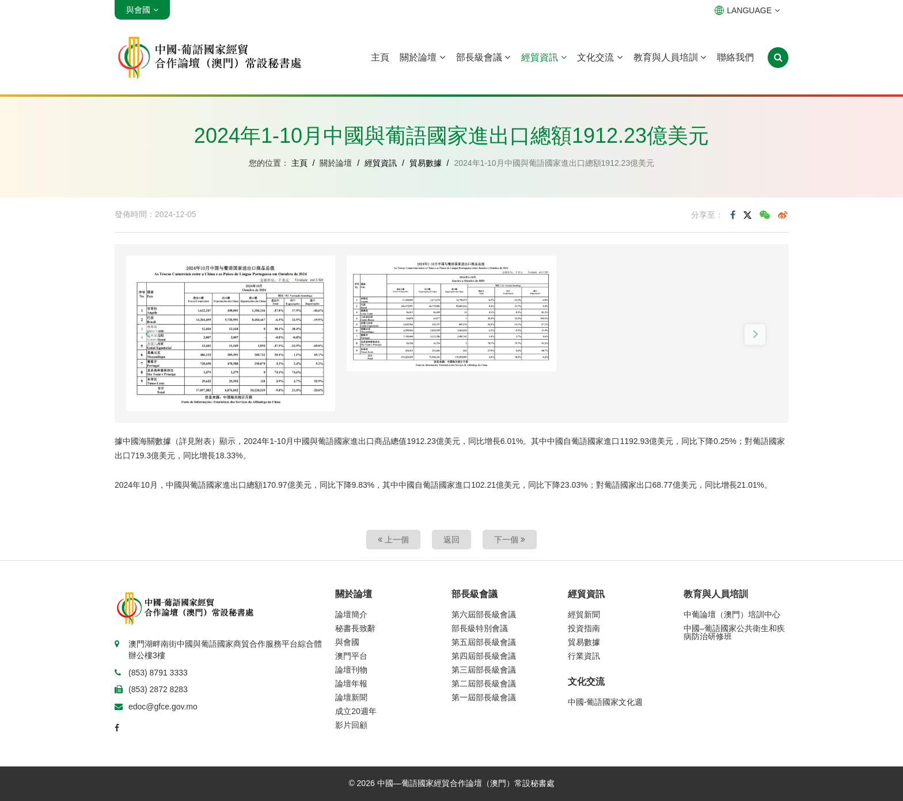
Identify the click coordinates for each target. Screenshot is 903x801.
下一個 (509, 539)
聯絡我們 (735, 57)
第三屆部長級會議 (483, 669)
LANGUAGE (747, 10)
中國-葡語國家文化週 (605, 702)
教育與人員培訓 (669, 57)
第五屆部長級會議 (483, 642)
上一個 (393, 539)
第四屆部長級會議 (483, 655)
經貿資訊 (543, 57)
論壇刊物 (351, 669)
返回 (451, 539)
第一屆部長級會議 (483, 697)
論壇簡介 (351, 614)
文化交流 (599, 57)
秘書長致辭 (355, 628)
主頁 (380, 57)
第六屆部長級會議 (483, 614)
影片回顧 (351, 725)
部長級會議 (483, 57)
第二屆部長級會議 (483, 683)
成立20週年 (356, 711)
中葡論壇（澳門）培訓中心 (732, 614)
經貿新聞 (584, 614)
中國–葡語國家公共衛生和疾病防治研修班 (734, 632)
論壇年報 (351, 683)
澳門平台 (351, 655)
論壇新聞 (351, 697)
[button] (148, 334)
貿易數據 (425, 163)
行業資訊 (584, 655)
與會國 (347, 642)
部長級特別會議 (479, 628)
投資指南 (584, 628)
